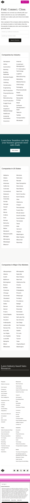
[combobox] (15, 32)
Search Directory (15, 40)
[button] (15, 32)
